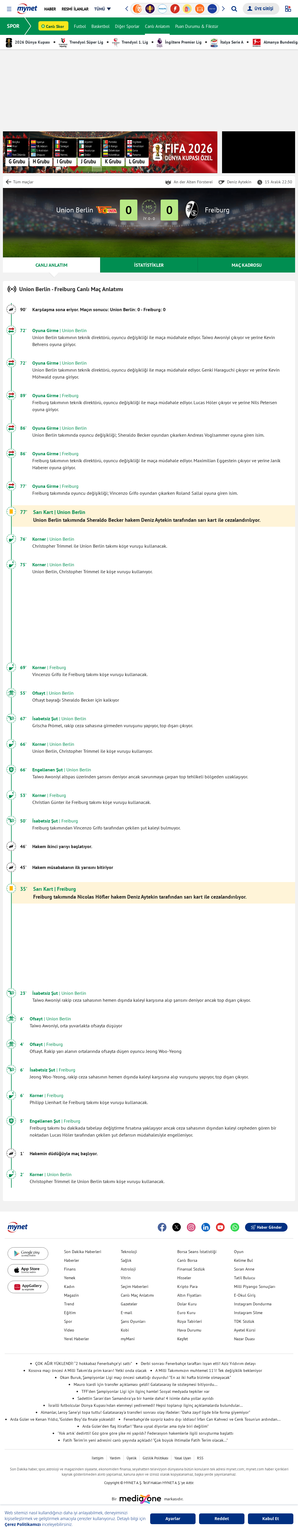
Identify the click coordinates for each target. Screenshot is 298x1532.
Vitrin (126, 1277)
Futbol (80, 26)
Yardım (115, 1458)
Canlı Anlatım (157, 26)
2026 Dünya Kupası (28, 42)
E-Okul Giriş (245, 1295)
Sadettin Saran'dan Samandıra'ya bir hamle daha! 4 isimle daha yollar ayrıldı (145, 1398)
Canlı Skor (55, 26)
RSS (200, 1458)
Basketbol (100, 26)
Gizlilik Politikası (155, 1458)
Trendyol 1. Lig (130, 42)
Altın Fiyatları (189, 1295)
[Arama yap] (234, 8)
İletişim (98, 1458)
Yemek (69, 1277)
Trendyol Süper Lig (81, 42)
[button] (9, 9)
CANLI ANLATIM (52, 265)
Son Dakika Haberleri (82, 1251)
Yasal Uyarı (182, 1458)
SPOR (13, 26)
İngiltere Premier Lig (179, 42)
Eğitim (70, 1312)
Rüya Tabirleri (189, 1321)
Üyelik (131, 1458)
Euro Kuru (186, 1312)
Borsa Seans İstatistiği (197, 1251)
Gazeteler (129, 1304)
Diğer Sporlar (127, 26)
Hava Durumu (189, 1330)
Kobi (125, 1330)
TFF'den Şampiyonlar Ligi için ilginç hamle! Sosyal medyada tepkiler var (145, 1391)
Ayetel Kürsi (245, 1330)
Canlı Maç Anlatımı (137, 1295)
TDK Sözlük (244, 1321)
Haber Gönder (266, 1227)
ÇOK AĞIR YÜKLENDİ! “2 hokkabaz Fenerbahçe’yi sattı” (83, 1363)
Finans (70, 1269)
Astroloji (128, 1269)
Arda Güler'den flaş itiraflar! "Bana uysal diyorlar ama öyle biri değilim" (145, 1426)
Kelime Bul (243, 1260)
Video (69, 1330)
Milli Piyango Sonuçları (254, 1286)
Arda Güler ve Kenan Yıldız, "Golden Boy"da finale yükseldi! (62, 1419)
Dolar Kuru (187, 1304)
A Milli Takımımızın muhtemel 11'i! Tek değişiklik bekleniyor (208, 1370)
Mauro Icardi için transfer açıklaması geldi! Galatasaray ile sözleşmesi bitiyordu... (145, 1384)
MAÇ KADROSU (247, 265)
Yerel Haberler (76, 1338)
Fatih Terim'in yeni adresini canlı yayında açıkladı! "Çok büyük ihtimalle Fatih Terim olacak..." (145, 1440)
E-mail (126, 1312)
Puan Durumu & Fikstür (196, 26)
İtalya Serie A (226, 42)
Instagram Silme (248, 1312)
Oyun (239, 1251)
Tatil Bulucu (244, 1277)
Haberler (71, 1260)
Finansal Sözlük (191, 1269)
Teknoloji (129, 1251)
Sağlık (126, 1260)
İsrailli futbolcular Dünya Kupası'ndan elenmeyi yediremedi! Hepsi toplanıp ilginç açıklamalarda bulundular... (145, 1405)
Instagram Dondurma (253, 1304)
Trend (69, 1304)
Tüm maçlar (23, 181)
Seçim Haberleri (134, 1286)
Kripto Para (187, 1286)
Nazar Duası (244, 1338)
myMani (128, 1338)
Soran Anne (244, 1269)
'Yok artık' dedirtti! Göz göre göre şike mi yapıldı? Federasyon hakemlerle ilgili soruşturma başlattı (145, 1433)
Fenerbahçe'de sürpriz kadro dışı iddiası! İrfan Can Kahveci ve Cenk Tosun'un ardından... (202, 1419)
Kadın (69, 1286)
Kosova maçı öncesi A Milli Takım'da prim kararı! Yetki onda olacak (88, 1370)
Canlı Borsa (187, 1260)
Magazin (71, 1295)
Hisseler (184, 1277)
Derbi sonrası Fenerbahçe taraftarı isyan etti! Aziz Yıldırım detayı (198, 1363)
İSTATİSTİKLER (149, 265)
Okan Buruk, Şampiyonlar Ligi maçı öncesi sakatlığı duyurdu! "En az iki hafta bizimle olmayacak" (145, 1377)
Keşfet (182, 1338)
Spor (68, 1321)
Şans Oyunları (133, 1321)
